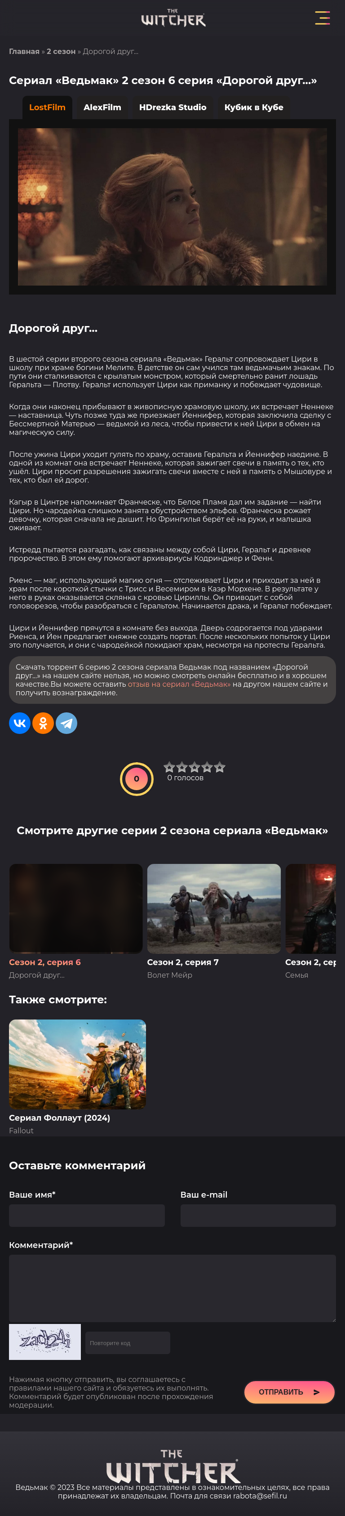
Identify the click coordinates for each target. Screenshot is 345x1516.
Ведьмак (31, 1487)
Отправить (289, 1406)
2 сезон (61, 51)
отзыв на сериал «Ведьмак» (179, 684)
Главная (24, 51)
